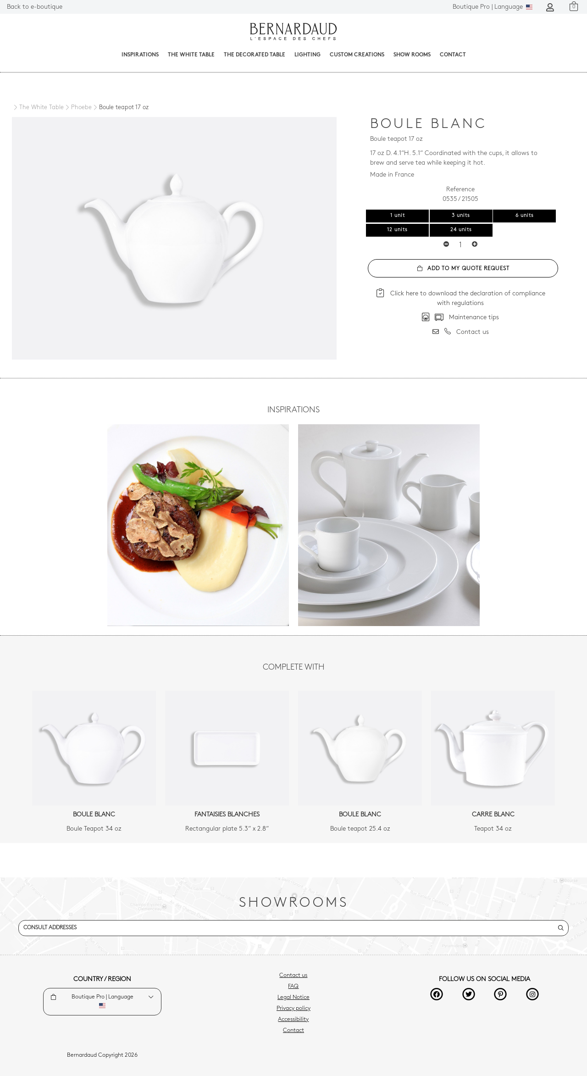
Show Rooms (412, 55)
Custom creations (357, 55)
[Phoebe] (78, 107)
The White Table (191, 55)
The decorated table (254, 55)
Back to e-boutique (34, 7)
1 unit (397, 215)
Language (492, 7)
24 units (461, 230)
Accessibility (293, 1019)
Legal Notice (293, 997)
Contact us (293, 975)
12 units (397, 230)
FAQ (293, 986)
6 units (524, 215)
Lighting (307, 55)
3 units (461, 215)
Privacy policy (293, 1008)
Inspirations (140, 55)
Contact (453, 55)
